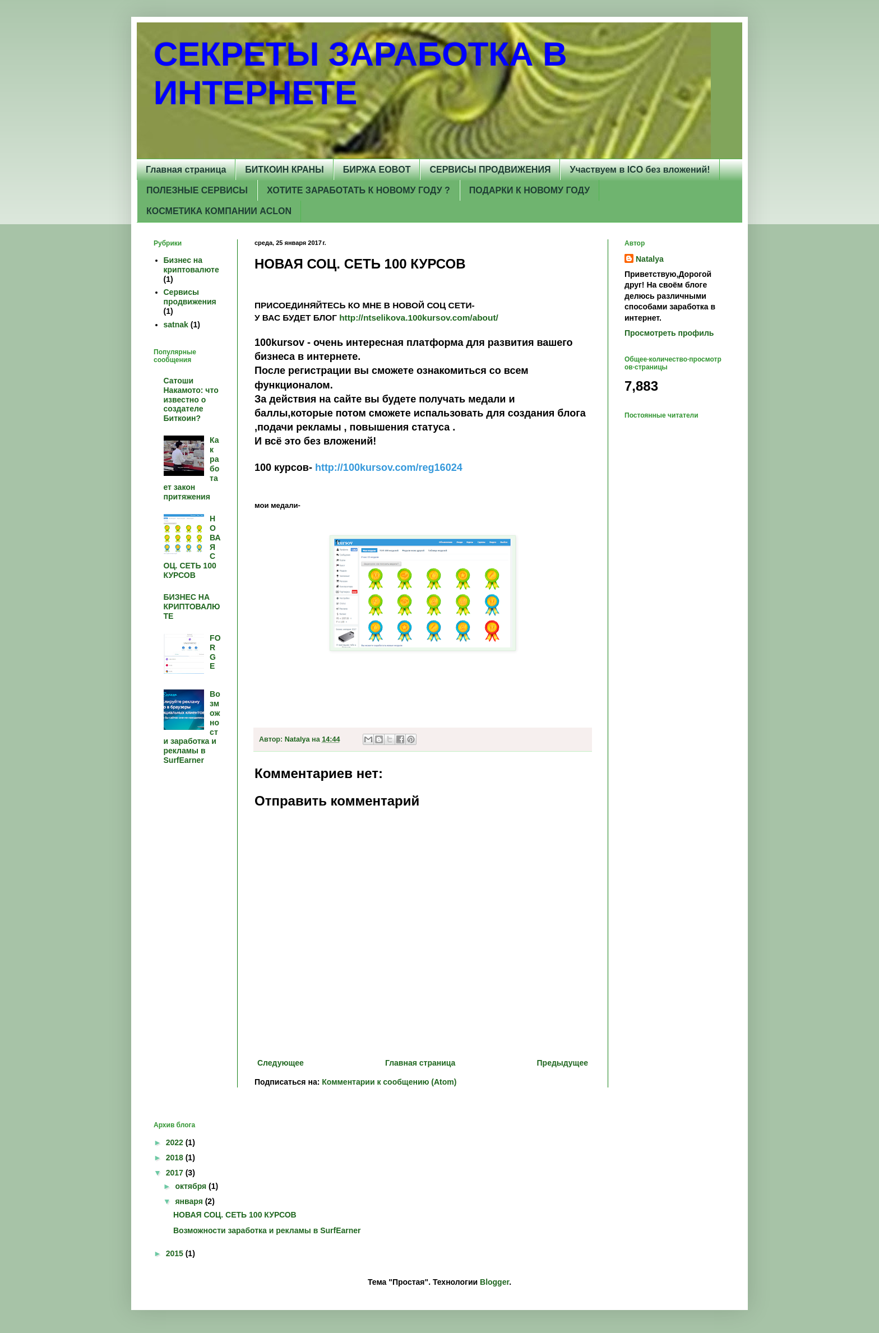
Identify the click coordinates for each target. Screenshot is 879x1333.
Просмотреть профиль (669, 332)
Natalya (650, 258)
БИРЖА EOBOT (377, 169)
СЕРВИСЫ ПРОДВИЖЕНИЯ (489, 169)
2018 (176, 1157)
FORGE (215, 651)
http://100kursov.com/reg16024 (388, 467)
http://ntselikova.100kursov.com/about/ (418, 317)
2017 (176, 1172)
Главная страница (186, 169)
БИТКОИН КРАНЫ (284, 169)
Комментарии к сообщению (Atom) (389, 1081)
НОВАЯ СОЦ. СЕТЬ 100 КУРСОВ (235, 1214)
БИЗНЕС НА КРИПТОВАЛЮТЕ (192, 607)
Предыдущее (562, 1062)
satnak (176, 324)
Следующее (280, 1062)
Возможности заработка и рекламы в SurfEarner (267, 1230)
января (190, 1201)
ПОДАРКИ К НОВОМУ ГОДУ (529, 190)
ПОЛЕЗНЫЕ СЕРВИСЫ (197, 190)
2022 (176, 1142)
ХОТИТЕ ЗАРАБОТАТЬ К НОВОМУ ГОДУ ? (358, 190)
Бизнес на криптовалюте (191, 265)
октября (192, 1186)
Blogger (494, 1282)
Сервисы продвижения (190, 297)
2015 (176, 1253)
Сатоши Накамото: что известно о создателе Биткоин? (191, 399)
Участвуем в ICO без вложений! (640, 169)
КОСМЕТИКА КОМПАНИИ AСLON (219, 211)
